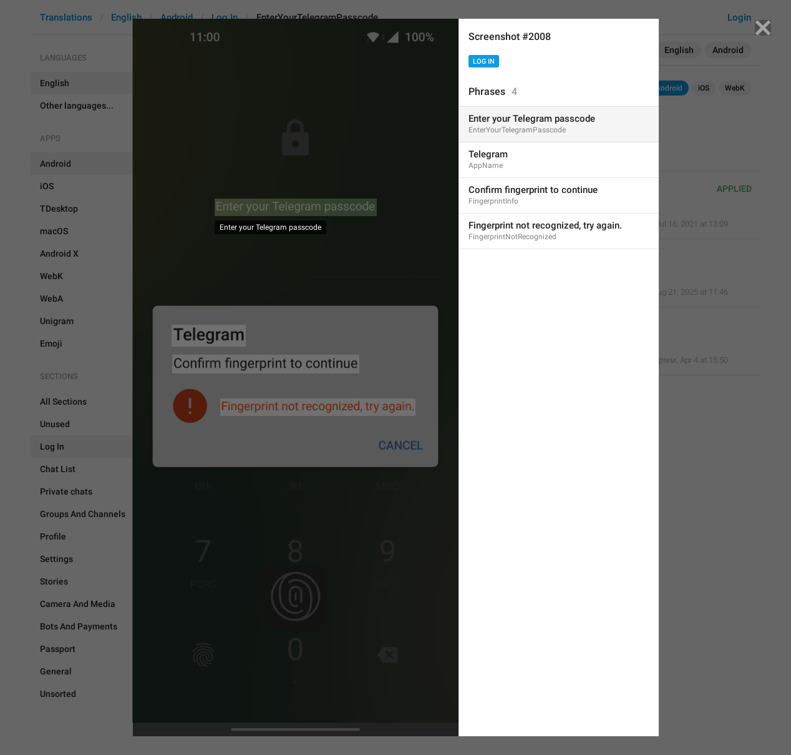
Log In (484, 61)
